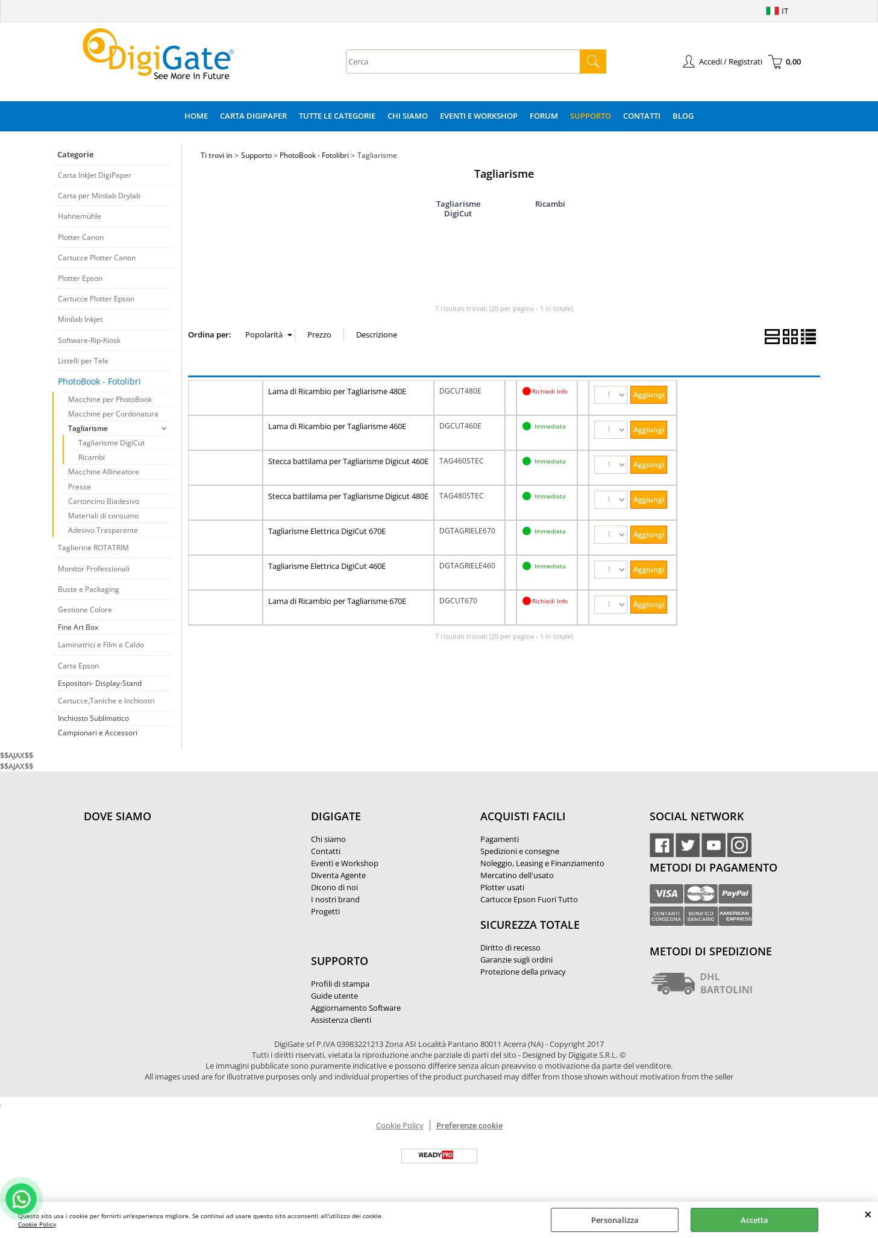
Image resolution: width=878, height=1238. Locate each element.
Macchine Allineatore (103, 472)
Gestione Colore (85, 610)
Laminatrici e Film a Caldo (101, 644)
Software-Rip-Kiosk (89, 340)
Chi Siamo (407, 115)
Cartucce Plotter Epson (96, 299)
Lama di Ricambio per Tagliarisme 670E (337, 600)
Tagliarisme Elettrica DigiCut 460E (327, 566)
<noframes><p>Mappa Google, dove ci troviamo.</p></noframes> (174, 896)
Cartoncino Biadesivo (103, 501)
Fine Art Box (78, 627)
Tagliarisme (88, 428)
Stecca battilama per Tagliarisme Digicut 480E (348, 496)
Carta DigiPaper (253, 115)
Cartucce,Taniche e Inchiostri (106, 701)
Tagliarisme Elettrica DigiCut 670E (327, 531)
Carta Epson (78, 666)
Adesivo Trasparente (103, 530)
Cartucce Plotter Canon (97, 258)
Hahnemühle (79, 216)
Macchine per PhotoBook (110, 399)
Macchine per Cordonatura (113, 414)
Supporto (590, 115)
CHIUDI (868, 1214)
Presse (79, 487)
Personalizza (615, 1219)
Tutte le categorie (337, 115)
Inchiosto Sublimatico (93, 718)
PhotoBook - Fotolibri (99, 381)
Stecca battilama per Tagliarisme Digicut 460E (348, 461)
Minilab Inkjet (80, 319)
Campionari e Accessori (97, 732)
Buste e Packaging (88, 589)
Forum (544, 115)
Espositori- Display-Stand (100, 683)
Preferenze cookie (469, 1125)
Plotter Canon (81, 237)
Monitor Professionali (94, 569)
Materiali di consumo (103, 516)
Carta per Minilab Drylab (99, 195)
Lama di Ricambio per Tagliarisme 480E (337, 391)
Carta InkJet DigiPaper (94, 175)
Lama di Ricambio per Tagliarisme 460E (337, 426)
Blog (683, 115)
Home (196, 115)
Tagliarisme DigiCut (111, 443)
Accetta (754, 1219)
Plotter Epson (80, 278)
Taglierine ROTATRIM (93, 547)
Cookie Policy (37, 1224)
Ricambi (91, 457)
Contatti (641, 115)
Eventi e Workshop (479, 115)
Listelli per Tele (83, 361)
